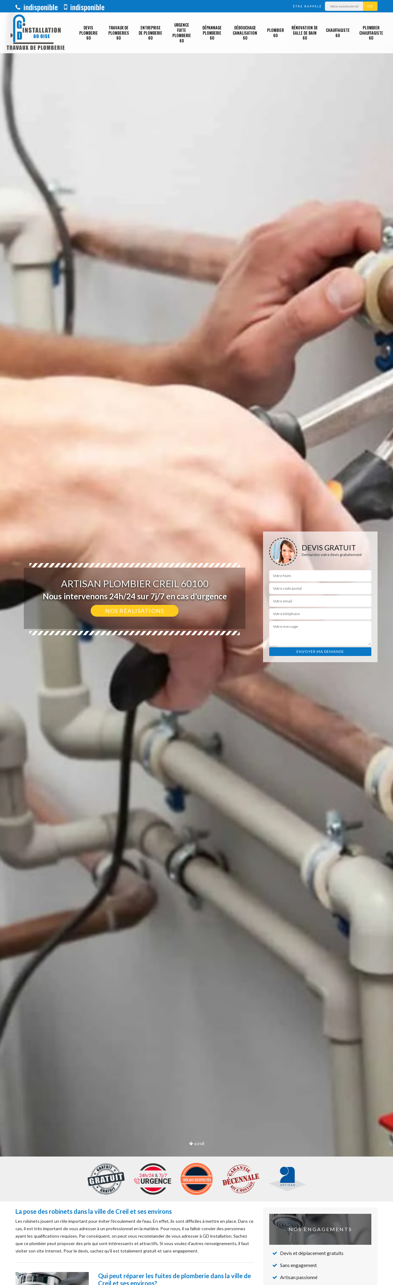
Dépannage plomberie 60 (212, 32)
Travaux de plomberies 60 (118, 32)
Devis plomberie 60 (88, 32)
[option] (196, 642)
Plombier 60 (275, 32)
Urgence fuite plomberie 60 (181, 33)
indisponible (36, 6)
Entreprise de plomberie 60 (150, 32)
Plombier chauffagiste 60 (371, 32)
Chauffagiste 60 (338, 32)
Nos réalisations (134, 610)
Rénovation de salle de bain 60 (305, 32)
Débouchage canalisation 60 (245, 32)
